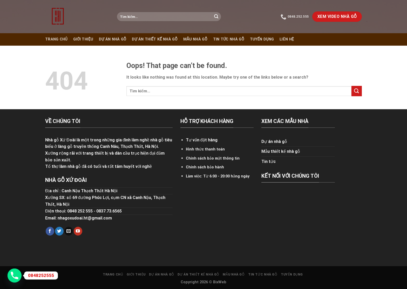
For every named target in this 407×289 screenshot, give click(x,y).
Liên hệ (287, 39)
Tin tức (268, 161)
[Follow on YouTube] (78, 231)
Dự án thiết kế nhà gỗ (154, 39)
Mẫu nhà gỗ (195, 39)
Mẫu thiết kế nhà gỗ (280, 151)
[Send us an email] (68, 231)
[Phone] (15, 276)
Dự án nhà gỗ (112, 39)
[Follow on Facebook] (50, 231)
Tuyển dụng (262, 39)
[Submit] (216, 16)
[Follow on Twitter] (59, 231)
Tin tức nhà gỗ (228, 39)
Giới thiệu (83, 39)
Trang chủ (56, 39)
